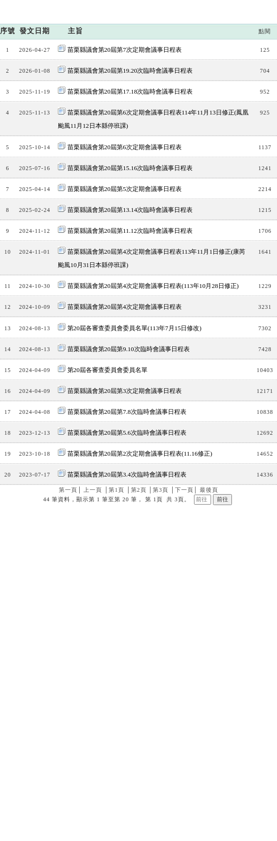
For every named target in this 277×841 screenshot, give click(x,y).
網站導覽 (235, 6)
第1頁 (116, 611)
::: (216, 6)
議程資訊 (205, 102)
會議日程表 (244, 102)
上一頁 (92, 611)
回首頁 (265, 6)
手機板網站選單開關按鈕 (262, 30)
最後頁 (209, 611)
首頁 (178, 102)
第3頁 (160, 611)
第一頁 (68, 611)
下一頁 (184, 611)
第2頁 (139, 611)
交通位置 (155, 671)
